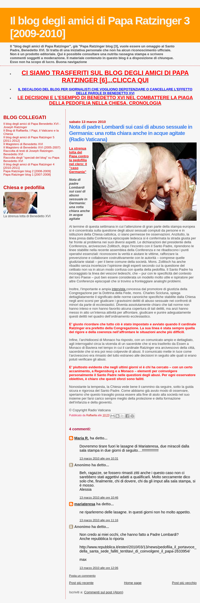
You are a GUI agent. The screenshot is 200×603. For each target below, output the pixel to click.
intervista (119, 289)
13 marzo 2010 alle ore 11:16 (98, 520)
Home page (132, 583)
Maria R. (81, 438)
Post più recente (81, 583)
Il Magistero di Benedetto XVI (23, 144)
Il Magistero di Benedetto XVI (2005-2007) (31, 147)
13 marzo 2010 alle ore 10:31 (98, 458)
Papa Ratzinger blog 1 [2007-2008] (27, 174)
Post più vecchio (184, 583)
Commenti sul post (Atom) (103, 592)
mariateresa (84, 504)
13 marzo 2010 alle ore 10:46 (98, 497)
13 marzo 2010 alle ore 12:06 (98, 567)
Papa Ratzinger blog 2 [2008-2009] (27, 171)
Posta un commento (82, 575)
